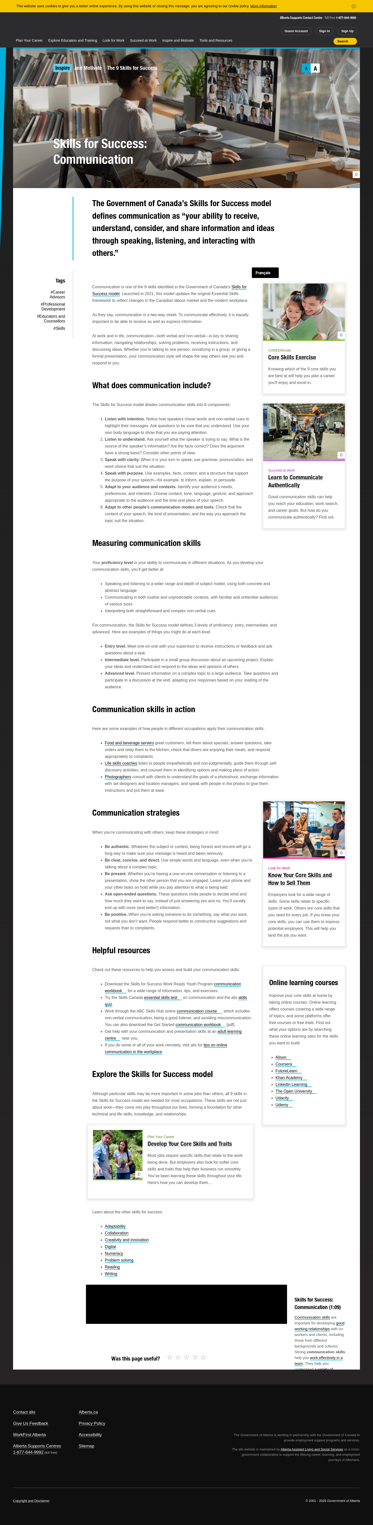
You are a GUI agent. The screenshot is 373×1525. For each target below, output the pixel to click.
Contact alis (24, 1412)
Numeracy (114, 1253)
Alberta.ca (88, 1412)
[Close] (353, 6)
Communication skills (312, 1317)
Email (60, 253)
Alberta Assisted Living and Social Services (312, 1449)
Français (263, 272)
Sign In (324, 31)
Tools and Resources (216, 40)
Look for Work (113, 40)
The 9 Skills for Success (132, 68)
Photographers (118, 777)
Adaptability (115, 1226)
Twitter (60, 205)
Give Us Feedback (30, 1423)
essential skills (163, 997)
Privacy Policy (92, 1423)
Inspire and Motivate (178, 40)
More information (263, 6)
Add (310, 41)
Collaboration (116, 1233)
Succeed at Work (143, 40)
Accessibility (90, 1434)
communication (199, 1011)
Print (328, 41)
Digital (110, 1247)
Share (301, 41)
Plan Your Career (29, 40)
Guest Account (296, 31)
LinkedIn (60, 237)
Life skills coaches (121, 763)
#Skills (59, 328)
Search (342, 41)
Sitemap (86, 1446)
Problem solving (119, 1260)
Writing (111, 1274)
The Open (296, 1091)
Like (319, 40)
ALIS (67, 24)
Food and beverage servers (129, 743)
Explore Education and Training (72, 40)
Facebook (60, 221)
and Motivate (88, 68)
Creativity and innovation (127, 1240)
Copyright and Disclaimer (31, 1501)
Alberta (33, 25)
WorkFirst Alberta (29, 1434)
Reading (112, 1267)
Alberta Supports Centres (37, 1446)
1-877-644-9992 (346, 18)
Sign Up (347, 31)
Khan (291, 1078)
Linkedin (293, 1084)
